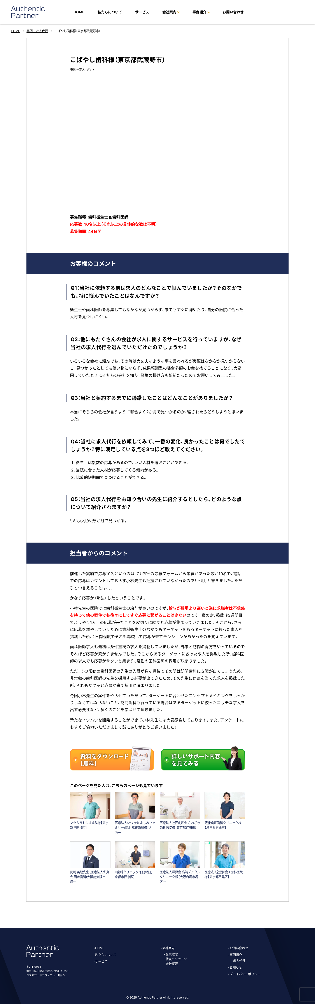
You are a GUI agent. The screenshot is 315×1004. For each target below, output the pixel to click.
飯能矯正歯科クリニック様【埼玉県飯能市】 (223, 825)
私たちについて (110, 11)
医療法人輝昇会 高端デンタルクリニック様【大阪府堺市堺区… (180, 877)
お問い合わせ (233, 11)
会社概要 (172, 963)
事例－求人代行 (80, 69)
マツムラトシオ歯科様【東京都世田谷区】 (89, 825)
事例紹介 (236, 954)
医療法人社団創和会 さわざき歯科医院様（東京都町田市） (180, 825)
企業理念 (172, 954)
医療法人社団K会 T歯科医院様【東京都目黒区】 (224, 874)
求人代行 (239, 960)
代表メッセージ (176, 959)
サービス (142, 11)
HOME (79, 11)
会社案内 (168, 948)
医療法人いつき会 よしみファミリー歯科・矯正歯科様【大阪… (135, 827)
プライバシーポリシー (245, 974)
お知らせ (236, 967)
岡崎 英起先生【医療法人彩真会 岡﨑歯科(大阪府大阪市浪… (89, 877)
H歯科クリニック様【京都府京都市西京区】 (133, 874)
